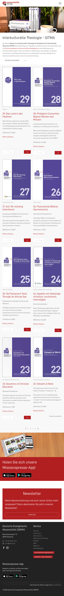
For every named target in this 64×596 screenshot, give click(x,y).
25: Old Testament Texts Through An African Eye (14, 295)
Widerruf (36, 546)
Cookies (36, 541)
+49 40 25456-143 (9, 541)
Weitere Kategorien (12, 60)
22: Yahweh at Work (43, 384)
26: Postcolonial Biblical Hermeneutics (45, 208)
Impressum (37, 533)
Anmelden (32, 514)
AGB (34, 543)
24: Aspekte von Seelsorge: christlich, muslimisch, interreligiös (47, 296)
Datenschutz (37, 536)
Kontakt (36, 531)
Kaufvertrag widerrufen (44, 552)
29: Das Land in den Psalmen (12, 115)
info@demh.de (10, 543)
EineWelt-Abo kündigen (43, 557)
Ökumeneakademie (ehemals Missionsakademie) (22, 48)
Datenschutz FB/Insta (40, 538)
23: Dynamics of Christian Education (15, 385)
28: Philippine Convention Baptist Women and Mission (46, 116)
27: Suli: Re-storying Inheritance (12, 208)
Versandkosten (38, 548)
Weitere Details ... (8, 137)
